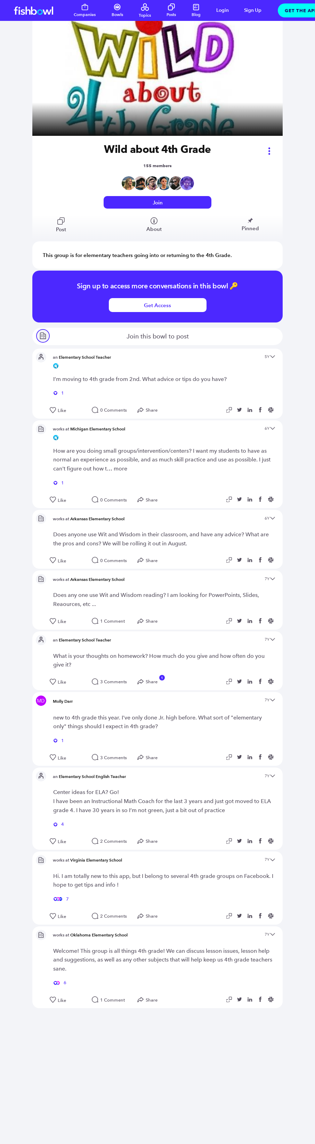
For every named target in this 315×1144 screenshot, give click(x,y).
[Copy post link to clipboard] (230, 410)
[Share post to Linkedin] (251, 410)
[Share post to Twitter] (240, 410)
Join (158, 202)
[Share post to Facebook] (261, 410)
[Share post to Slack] (272, 410)
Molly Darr (63, 701)
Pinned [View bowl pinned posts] (250, 224)
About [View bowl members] (154, 224)
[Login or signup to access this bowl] (157, 202)
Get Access (157, 305)
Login (222, 10)
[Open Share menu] (149, 410)
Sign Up (252, 10)
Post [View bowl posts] (61, 225)
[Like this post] (67, 410)
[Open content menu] (272, 357)
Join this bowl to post (112, 337)
